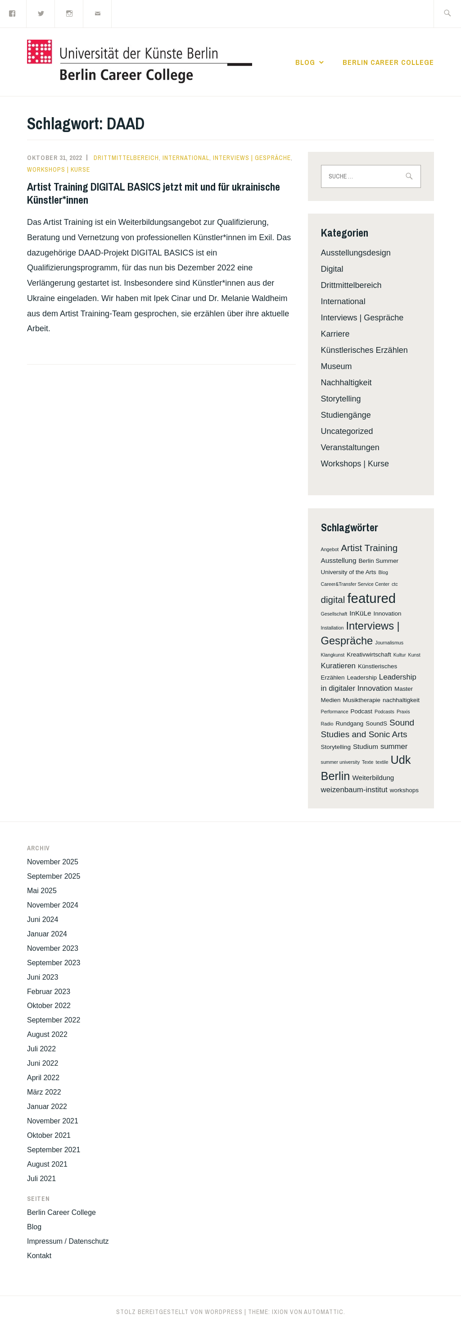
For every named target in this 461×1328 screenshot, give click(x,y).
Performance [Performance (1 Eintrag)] (334, 711)
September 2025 (53, 876)
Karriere (335, 333)
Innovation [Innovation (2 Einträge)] (388, 613)
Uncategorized (347, 431)
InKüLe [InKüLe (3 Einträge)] (360, 613)
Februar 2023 (48, 991)
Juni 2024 (42, 919)
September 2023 (53, 963)
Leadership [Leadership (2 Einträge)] (362, 677)
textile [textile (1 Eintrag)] (382, 762)
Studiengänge (346, 415)
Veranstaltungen (350, 447)
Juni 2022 (42, 1063)
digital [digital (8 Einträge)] (333, 599)
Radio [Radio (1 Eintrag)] (327, 723)
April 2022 (43, 1078)
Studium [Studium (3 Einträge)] (365, 746)
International (186, 158)
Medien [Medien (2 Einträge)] (331, 700)
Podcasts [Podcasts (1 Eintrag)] (384, 711)
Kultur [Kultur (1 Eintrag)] (399, 654)
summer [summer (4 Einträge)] (394, 746)
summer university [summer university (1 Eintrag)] (340, 762)
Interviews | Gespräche (252, 158)
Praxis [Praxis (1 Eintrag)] (403, 711)
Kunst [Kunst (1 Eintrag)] (414, 654)
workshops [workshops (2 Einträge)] (404, 790)
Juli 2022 (41, 1049)
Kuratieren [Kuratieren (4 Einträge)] (338, 666)
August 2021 (47, 1164)
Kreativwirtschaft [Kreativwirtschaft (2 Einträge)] (369, 654)
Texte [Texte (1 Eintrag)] (367, 762)
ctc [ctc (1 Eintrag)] (395, 584)
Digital (332, 269)
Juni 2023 (42, 977)
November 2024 (52, 905)
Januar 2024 (47, 934)
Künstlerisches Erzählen (364, 350)
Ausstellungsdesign (356, 252)
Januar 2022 (47, 1106)
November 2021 (52, 1121)
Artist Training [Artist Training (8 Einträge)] (369, 548)
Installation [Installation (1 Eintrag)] (332, 627)
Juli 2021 (41, 1178)
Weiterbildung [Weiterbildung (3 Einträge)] (373, 777)
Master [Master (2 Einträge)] (403, 688)
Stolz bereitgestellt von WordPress (179, 1312)
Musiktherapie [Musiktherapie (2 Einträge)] (361, 700)
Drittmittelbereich (126, 158)
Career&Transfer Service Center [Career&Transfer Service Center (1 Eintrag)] (355, 584)
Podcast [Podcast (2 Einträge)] (361, 711)
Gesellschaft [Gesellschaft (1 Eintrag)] (334, 613)
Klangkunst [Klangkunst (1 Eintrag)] (333, 654)
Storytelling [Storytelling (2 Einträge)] (336, 747)
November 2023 (52, 948)
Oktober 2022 (49, 1005)
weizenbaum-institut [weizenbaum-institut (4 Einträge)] (354, 789)
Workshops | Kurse (58, 169)
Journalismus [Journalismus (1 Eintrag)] (389, 642)
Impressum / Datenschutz (67, 1241)
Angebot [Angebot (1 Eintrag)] (330, 549)
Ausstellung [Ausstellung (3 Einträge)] (339, 560)
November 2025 (52, 862)
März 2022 (44, 1092)
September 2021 (53, 1150)
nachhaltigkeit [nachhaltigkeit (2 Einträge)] (401, 700)
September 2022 (53, 1020)
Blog (305, 62)
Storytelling (341, 398)
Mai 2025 (42, 890)
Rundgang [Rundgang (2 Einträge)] (349, 723)
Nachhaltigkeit (346, 382)
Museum (336, 366)
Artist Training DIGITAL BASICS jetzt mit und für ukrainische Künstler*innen (153, 193)
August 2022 (47, 1034)
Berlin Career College (388, 62)
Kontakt (39, 1256)
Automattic (323, 1312)
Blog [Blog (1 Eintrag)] (383, 572)
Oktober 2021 (49, 1135)
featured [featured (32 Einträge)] (371, 598)
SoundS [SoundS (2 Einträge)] (376, 723)
